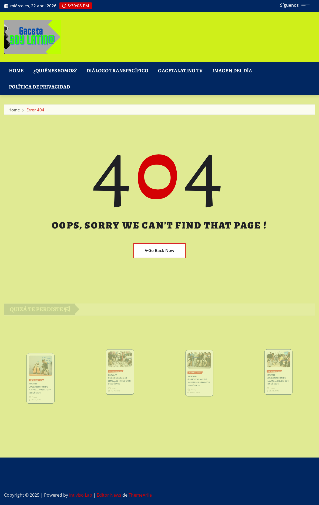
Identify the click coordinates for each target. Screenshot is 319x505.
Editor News (109, 495)
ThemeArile (140, 495)
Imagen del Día (232, 70)
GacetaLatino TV (180, 70)
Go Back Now (159, 250)
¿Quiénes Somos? (55, 70)
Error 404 (35, 111)
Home (16, 70)
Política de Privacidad (39, 86)
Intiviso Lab (80, 495)
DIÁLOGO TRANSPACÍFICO (117, 70)
